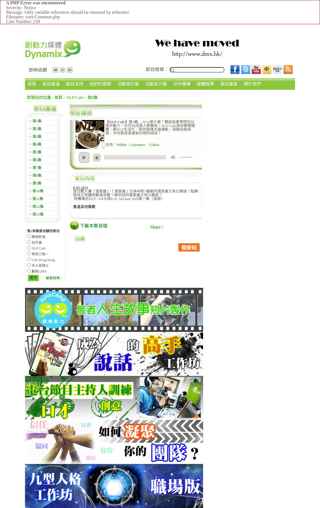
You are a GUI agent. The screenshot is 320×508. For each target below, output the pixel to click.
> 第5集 (35, 152)
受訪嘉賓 (229, 83)
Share (155, 226)
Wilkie (122, 144)
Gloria (154, 144)
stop (97, 158)
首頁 (32, 83)
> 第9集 (35, 183)
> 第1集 (35, 121)
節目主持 (74, 83)
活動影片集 (156, 83)
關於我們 (252, 83)
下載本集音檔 (93, 225)
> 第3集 (35, 136)
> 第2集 (35, 129)
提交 (33, 278)
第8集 (93, 98)
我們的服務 (100, 83)
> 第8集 (35, 175)
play (84, 157)
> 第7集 (35, 167)
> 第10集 (36, 191)
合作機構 (181, 83)
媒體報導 (205, 83)
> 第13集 (36, 214)
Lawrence (138, 144)
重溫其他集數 (84, 207)
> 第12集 (36, 206)
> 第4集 (35, 144)
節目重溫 (51, 83)
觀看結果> (54, 278)
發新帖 (189, 248)
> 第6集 (35, 160)
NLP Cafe (75, 98)
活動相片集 (128, 83)
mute (173, 157)
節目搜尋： (157, 69)
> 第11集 (36, 199)
